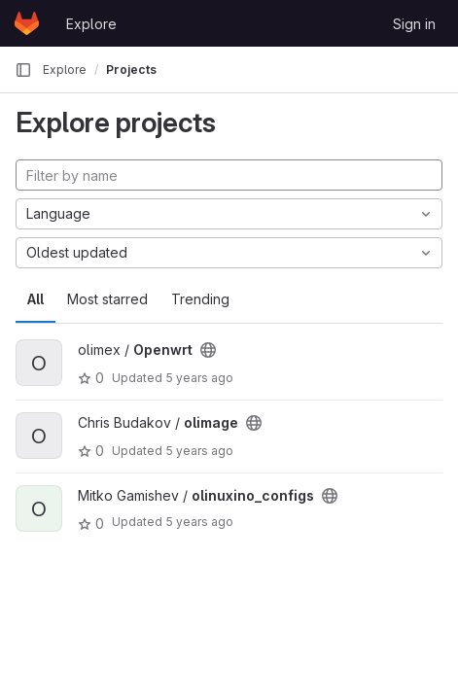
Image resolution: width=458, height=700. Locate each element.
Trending (200, 299)
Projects (131, 69)
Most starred (107, 299)
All (35, 299)
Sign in (414, 24)
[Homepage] (27, 23)
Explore (91, 24)
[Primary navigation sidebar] (23, 70)
